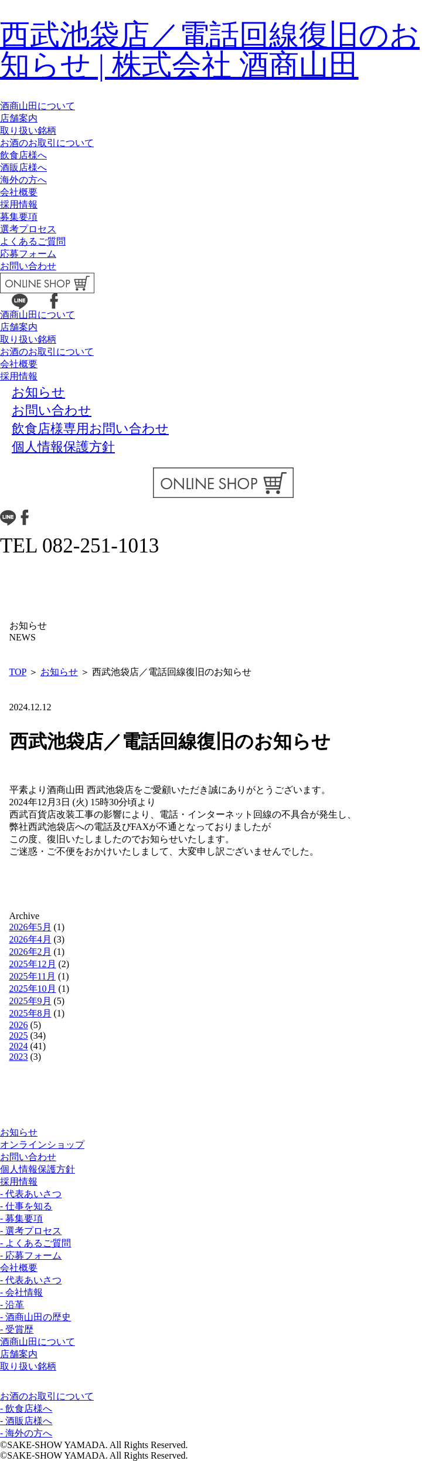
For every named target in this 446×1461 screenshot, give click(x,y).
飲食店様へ (23, 155)
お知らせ (59, 672)
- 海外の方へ (26, 1433)
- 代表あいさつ (31, 1194)
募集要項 (19, 217)
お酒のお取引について (47, 143)
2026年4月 (30, 939)
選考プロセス (28, 229)
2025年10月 (32, 989)
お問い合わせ (28, 266)
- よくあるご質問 (35, 1243)
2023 (18, 1057)
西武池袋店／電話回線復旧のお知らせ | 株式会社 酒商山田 (210, 50)
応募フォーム (28, 254)
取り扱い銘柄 (28, 130)
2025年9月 (30, 1001)
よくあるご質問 (33, 241)
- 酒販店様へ (26, 1421)
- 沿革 (12, 1305)
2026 (18, 1025)
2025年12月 (32, 964)
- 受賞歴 (16, 1329)
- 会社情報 (21, 1292)
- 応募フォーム (31, 1255)
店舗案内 (19, 118)
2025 (18, 1035)
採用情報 (19, 204)
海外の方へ (23, 180)
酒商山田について (37, 106)
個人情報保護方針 (37, 1169)
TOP (17, 672)
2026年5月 (30, 927)
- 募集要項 (21, 1218)
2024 (18, 1046)
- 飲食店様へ (26, 1408)
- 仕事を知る (26, 1206)
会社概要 (19, 192)
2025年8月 (30, 1013)
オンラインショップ (42, 1145)
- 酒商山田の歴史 (35, 1317)
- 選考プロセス (31, 1231)
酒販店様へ (23, 167)
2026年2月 (30, 952)
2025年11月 (32, 976)
